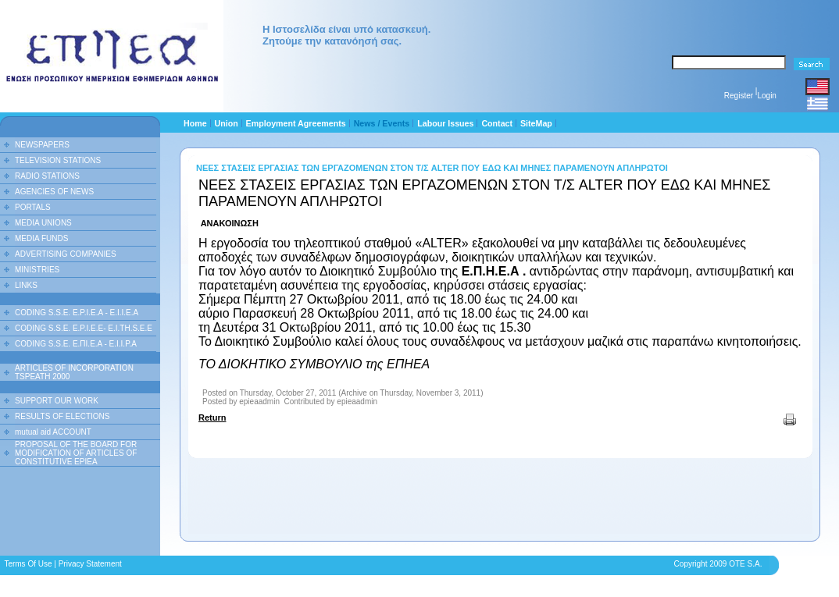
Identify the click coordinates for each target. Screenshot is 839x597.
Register (738, 95)
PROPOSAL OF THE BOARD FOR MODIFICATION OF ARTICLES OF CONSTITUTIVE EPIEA (76, 453)
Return (212, 417)
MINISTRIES (37, 269)
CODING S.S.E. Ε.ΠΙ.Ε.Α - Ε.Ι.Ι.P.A (76, 343)
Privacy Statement (90, 564)
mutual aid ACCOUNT (53, 432)
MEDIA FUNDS (41, 238)
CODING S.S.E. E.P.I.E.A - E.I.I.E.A (76, 312)
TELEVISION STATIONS (58, 160)
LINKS (26, 285)
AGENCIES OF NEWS (54, 191)
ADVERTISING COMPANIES (65, 254)
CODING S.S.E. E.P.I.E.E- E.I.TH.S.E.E (83, 328)
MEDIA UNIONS (43, 223)
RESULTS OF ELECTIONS (62, 416)
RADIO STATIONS (47, 176)
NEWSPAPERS (42, 144)
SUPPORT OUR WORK (56, 400)
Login (766, 95)
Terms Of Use (28, 564)
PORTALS (33, 207)
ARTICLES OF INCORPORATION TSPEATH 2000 (74, 372)
